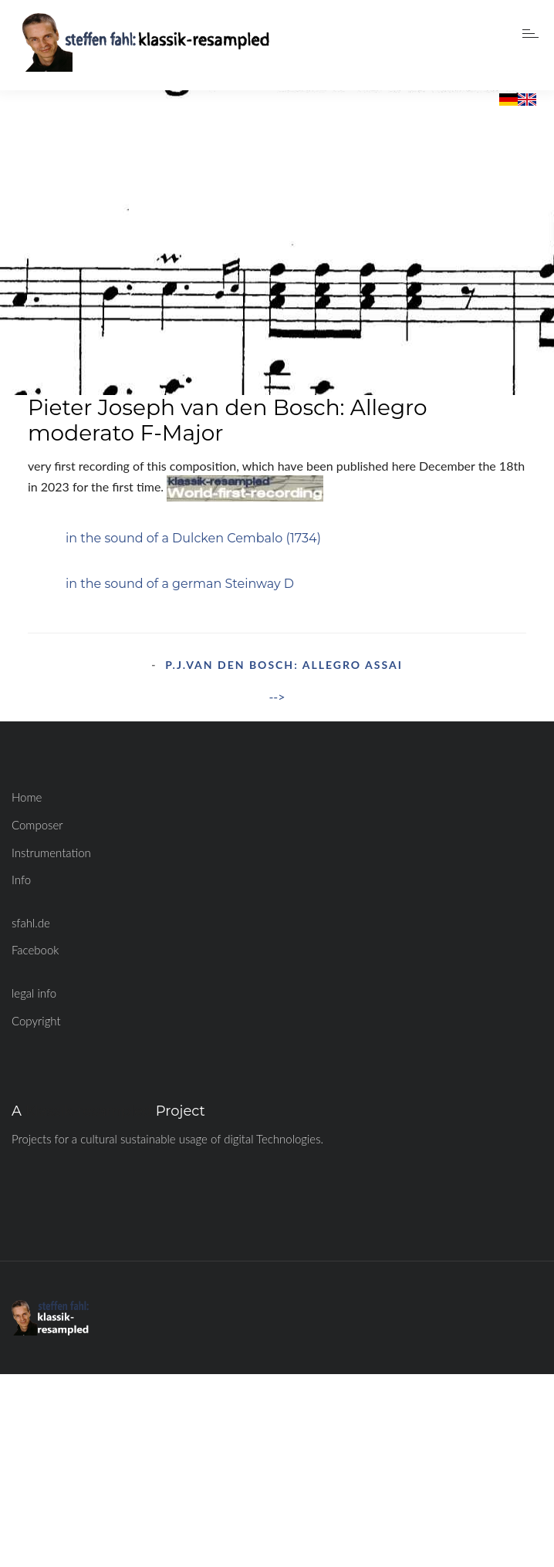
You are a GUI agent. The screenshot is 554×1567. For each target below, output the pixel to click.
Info (21, 880)
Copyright (36, 1021)
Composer (37, 825)
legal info (34, 993)
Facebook (35, 950)
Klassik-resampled (88, 1111)
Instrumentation (51, 852)
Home (27, 797)
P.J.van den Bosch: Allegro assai (284, 664)
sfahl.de (31, 923)
